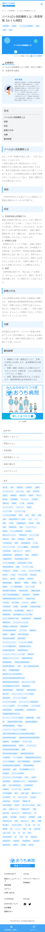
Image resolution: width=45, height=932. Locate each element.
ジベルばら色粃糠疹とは (14, 117)
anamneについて (11, 904)
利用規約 (26, 882)
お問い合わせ (9, 893)
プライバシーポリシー (31, 879)
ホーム (4, 11)
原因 (6, 122)
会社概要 (7, 907)
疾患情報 (11, 11)
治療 (6, 135)
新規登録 (7, 885)
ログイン (7, 889)
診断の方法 (8, 130)
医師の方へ (8, 911)
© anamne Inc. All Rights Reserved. (22, 921)
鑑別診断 (8, 139)
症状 (6, 126)
